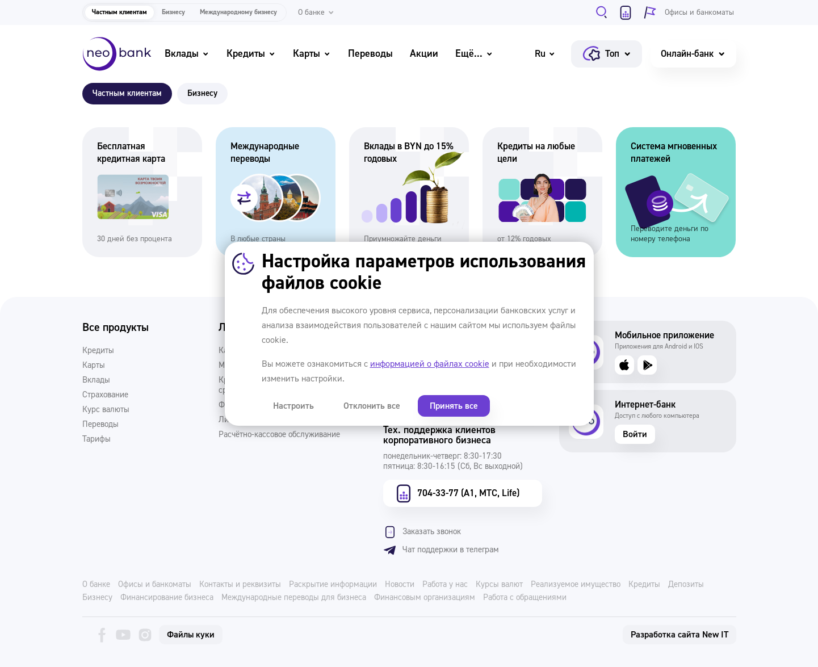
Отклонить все (367, 406)
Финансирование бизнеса (166, 598)
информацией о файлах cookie (429, 364)
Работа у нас (445, 585)
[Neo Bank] (117, 54)
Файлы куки (191, 634)
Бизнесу (173, 12)
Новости (399, 585)
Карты (312, 53)
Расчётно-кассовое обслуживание (279, 435)
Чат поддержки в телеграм (441, 550)
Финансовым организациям (424, 598)
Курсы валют (499, 585)
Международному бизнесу (238, 12)
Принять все (446, 406)
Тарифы (96, 439)
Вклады (187, 53)
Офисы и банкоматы (154, 585)
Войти (635, 434)
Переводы (370, 53)
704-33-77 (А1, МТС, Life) (456, 493)
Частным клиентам (119, 12)
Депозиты (686, 585)
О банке (96, 585)
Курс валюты (105, 410)
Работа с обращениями (525, 598)
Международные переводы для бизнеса (293, 598)
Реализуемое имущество (575, 585)
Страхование (105, 395)
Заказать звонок (422, 532)
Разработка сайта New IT (679, 634)
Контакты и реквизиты (240, 585)
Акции (424, 53)
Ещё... (474, 53)
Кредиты (251, 53)
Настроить (292, 406)
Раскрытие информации (333, 585)
